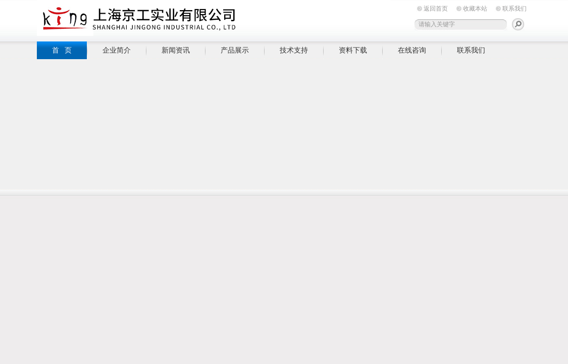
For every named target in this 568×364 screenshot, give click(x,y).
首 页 (62, 50)
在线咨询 (412, 50)
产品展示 (235, 50)
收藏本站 (475, 8)
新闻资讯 (176, 50)
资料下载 (353, 50)
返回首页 (436, 8)
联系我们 (514, 8)
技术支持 (294, 50)
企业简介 (116, 50)
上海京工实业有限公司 (213, 19)
